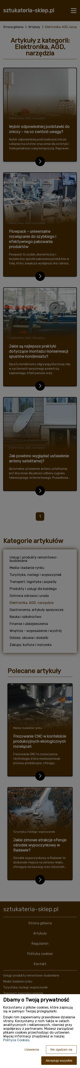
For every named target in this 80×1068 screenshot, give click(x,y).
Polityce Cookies (16, 1040)
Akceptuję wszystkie (59, 1060)
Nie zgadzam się (61, 1049)
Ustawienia (31, 1049)
